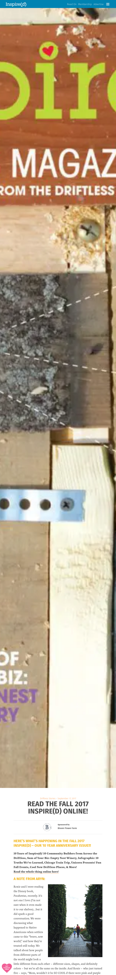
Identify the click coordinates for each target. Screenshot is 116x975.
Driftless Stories (47, 799)
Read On (71, 4)
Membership (85, 4)
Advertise (99, 4)
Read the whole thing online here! (36, 871)
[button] (107, 4)
